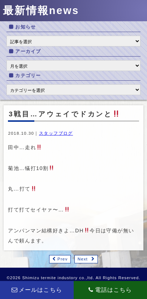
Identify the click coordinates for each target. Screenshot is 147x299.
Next (83, 259)
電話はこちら (110, 290)
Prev (62, 259)
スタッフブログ (56, 133)
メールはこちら (37, 290)
